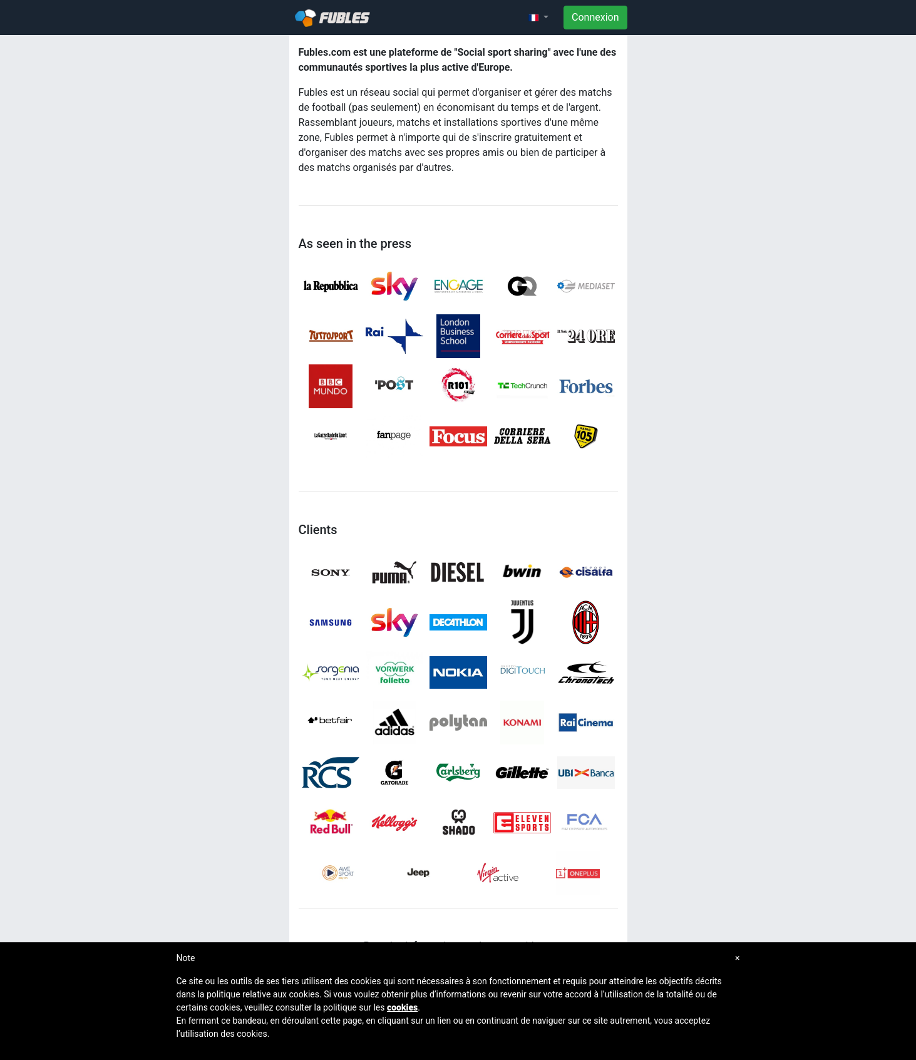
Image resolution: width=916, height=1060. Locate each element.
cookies (402, 1007)
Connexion (595, 17)
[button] (538, 17)
